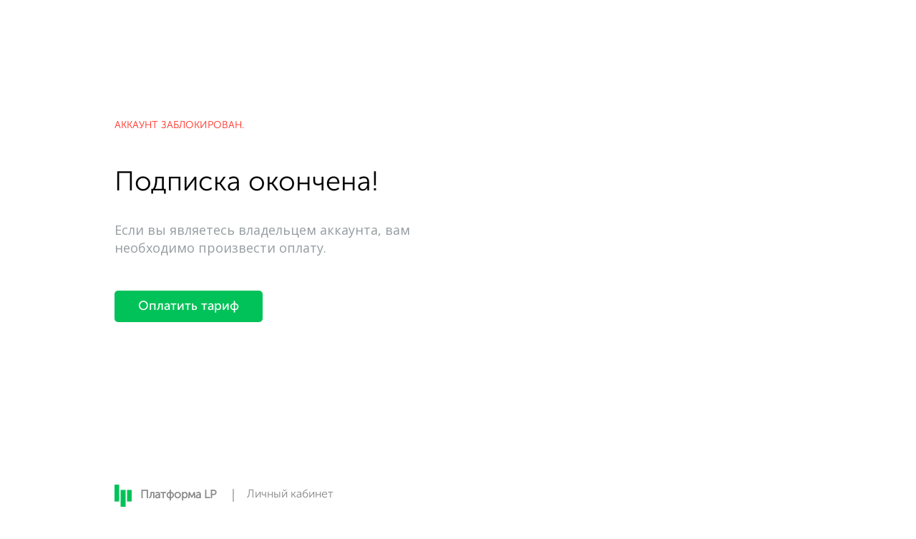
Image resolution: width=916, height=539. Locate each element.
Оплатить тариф (188, 306)
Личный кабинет (290, 494)
